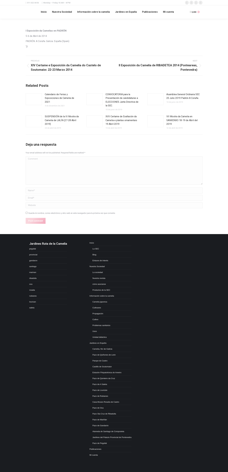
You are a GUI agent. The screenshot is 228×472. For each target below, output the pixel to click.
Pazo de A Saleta (99, 384)
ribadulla (33, 278)
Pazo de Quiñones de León (104, 355)
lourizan (32, 302)
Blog (94, 255)
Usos (94, 331)
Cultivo (95, 319)
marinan (32, 272)
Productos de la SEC (101, 290)
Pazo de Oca (97, 408)
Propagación (97, 313)
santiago (33, 266)
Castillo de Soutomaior (102, 366)
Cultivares (96, 308)
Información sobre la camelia (101, 296)
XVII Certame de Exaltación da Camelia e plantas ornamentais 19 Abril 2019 (121, 120)
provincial (33, 255)
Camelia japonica (99, 302)
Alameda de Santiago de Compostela (108, 431)
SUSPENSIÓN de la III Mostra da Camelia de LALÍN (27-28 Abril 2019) (62, 120)
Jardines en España (97, 343)
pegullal (32, 249)
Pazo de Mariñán (99, 420)
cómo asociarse (99, 284)
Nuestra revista (98, 278)
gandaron (33, 260)
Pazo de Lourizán (99, 390)
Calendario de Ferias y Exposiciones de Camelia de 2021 (59, 98)
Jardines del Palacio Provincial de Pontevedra (111, 437)
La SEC (95, 249)
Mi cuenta (93, 455)
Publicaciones (95, 449)
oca (30, 284)
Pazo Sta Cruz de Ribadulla (104, 414)
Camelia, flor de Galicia (102, 349)
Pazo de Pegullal (99, 443)
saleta (31, 308)
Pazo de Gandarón (100, 425)
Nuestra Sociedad (97, 266)
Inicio (91, 243)
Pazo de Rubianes (100, 396)
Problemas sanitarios (101, 325)
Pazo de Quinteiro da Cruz (103, 378)
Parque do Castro (99, 361)
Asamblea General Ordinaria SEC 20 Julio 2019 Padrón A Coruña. (183, 96)
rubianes (33, 296)
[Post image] (34, 99)
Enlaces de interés (100, 260)
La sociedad (97, 272)
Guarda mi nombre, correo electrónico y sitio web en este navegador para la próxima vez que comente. (71, 213)
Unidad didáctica (99, 337)
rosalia (32, 290)
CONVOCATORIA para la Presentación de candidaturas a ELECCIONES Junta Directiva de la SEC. (122, 100)
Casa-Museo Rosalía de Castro (105, 402)
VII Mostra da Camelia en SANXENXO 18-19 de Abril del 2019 (182, 120)
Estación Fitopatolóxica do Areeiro (106, 372)
